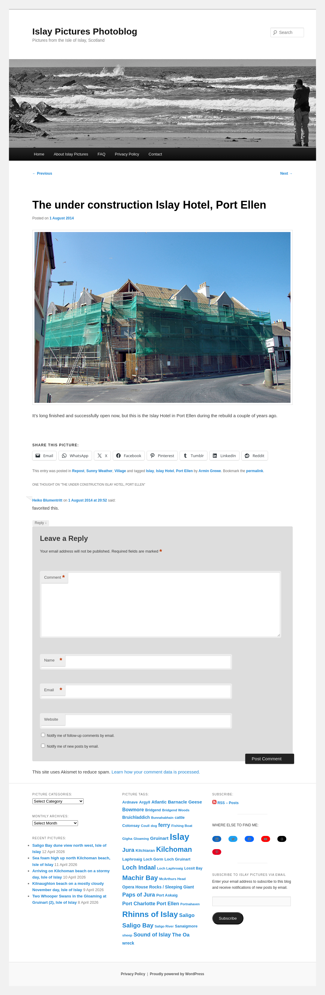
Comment (54, 577)
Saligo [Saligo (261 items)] (187, 915)
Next (286, 173)
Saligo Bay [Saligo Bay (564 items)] (138, 925)
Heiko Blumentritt (47, 500)
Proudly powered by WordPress (177, 974)
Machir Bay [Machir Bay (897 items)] (140, 878)
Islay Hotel (165, 471)
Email (53, 690)
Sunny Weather (99, 471)
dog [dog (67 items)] (154, 826)
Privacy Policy (127, 154)
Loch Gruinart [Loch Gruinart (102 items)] (178, 859)
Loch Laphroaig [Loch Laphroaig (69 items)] (170, 868)
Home (39, 154)
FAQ (102, 154)
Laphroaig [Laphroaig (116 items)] (132, 859)
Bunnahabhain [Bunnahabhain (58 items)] (162, 817)
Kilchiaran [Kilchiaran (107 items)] (145, 850)
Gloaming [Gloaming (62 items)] (141, 838)
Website (51, 719)
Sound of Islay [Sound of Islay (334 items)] (152, 935)
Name (53, 660)
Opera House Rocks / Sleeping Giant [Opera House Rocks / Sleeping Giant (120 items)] (158, 887)
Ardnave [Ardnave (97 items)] (130, 802)
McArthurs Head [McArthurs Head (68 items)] (172, 879)
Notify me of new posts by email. (73, 746)
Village (120, 471)
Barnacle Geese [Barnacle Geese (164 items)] (185, 801)
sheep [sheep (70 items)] (127, 935)
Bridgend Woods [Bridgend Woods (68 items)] (175, 810)
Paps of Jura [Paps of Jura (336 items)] (138, 895)
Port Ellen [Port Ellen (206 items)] (168, 903)
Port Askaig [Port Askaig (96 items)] (166, 895)
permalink (254, 471)
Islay (150, 471)
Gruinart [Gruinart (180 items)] (159, 838)
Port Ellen (184, 471)
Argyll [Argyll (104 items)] (144, 802)
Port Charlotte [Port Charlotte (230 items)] (138, 903)
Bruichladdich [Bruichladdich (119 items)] (136, 817)
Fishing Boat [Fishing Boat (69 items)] (181, 826)
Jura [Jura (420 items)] (128, 850)
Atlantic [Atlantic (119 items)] (159, 802)
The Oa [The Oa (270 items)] (180, 935)
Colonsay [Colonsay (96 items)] (131, 825)
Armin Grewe (209, 471)
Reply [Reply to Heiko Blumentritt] (41, 523)
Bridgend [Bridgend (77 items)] (153, 810)
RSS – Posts (225, 803)
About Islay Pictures (71, 154)
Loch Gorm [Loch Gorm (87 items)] (153, 859)
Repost (78, 471)
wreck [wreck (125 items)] (128, 943)
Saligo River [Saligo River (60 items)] (164, 926)
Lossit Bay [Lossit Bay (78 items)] (193, 868)
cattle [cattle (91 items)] (180, 818)
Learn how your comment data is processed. (156, 771)
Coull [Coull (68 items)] (145, 826)
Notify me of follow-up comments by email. (81, 736)
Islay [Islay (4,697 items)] (179, 837)
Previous (42, 173)
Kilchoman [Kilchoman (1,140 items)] (174, 849)
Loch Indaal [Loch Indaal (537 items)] (139, 867)
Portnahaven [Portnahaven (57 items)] (190, 904)
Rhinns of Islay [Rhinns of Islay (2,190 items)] (150, 914)
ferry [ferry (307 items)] (164, 825)
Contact (155, 154)
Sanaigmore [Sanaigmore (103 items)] (186, 926)
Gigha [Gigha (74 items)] (127, 839)
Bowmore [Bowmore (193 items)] (133, 809)
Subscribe (228, 918)
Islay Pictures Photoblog (84, 31)
